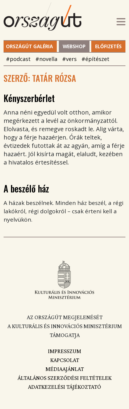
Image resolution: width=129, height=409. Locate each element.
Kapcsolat (64, 360)
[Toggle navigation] (121, 22)
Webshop (74, 46)
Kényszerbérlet (29, 98)
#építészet (95, 58)
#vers (69, 58)
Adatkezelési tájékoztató (64, 386)
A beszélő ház (26, 188)
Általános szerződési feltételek (64, 377)
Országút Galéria (29, 46)
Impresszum (64, 351)
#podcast (18, 58)
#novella (46, 58)
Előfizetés (108, 46)
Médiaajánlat (64, 369)
